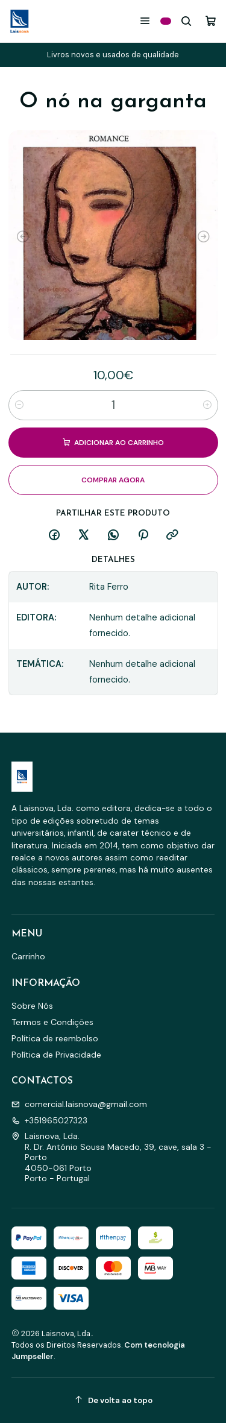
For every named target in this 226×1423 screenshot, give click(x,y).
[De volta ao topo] (113, 1400)
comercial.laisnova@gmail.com (79, 1104)
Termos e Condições (52, 1022)
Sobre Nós (32, 1005)
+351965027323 (49, 1120)
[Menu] (145, 20)
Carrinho (28, 956)
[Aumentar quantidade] (207, 405)
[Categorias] (165, 21)
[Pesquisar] (186, 20)
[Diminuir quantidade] (19, 405)
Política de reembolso (54, 1038)
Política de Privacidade (56, 1054)
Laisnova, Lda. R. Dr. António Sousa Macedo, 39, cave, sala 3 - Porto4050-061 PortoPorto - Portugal (111, 1157)
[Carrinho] (210, 20)
